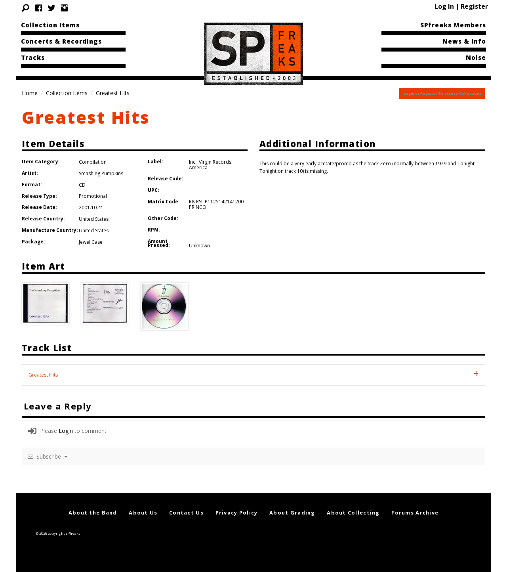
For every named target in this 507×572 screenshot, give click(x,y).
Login (66, 430)
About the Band (93, 512)
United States (94, 219)
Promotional (93, 196)
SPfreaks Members (453, 25)
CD (82, 185)
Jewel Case (91, 242)
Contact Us (186, 512)
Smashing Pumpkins (101, 173)
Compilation (93, 162)
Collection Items (50, 25)
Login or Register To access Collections (443, 93)
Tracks (33, 57)
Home (30, 93)
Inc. (192, 162)
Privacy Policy (236, 512)
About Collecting (353, 512)
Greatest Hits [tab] (43, 374)
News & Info (464, 41)
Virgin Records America (210, 165)
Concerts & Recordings (61, 41)
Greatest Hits (86, 117)
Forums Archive (414, 512)
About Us (143, 512)
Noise (476, 57)
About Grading (292, 512)
